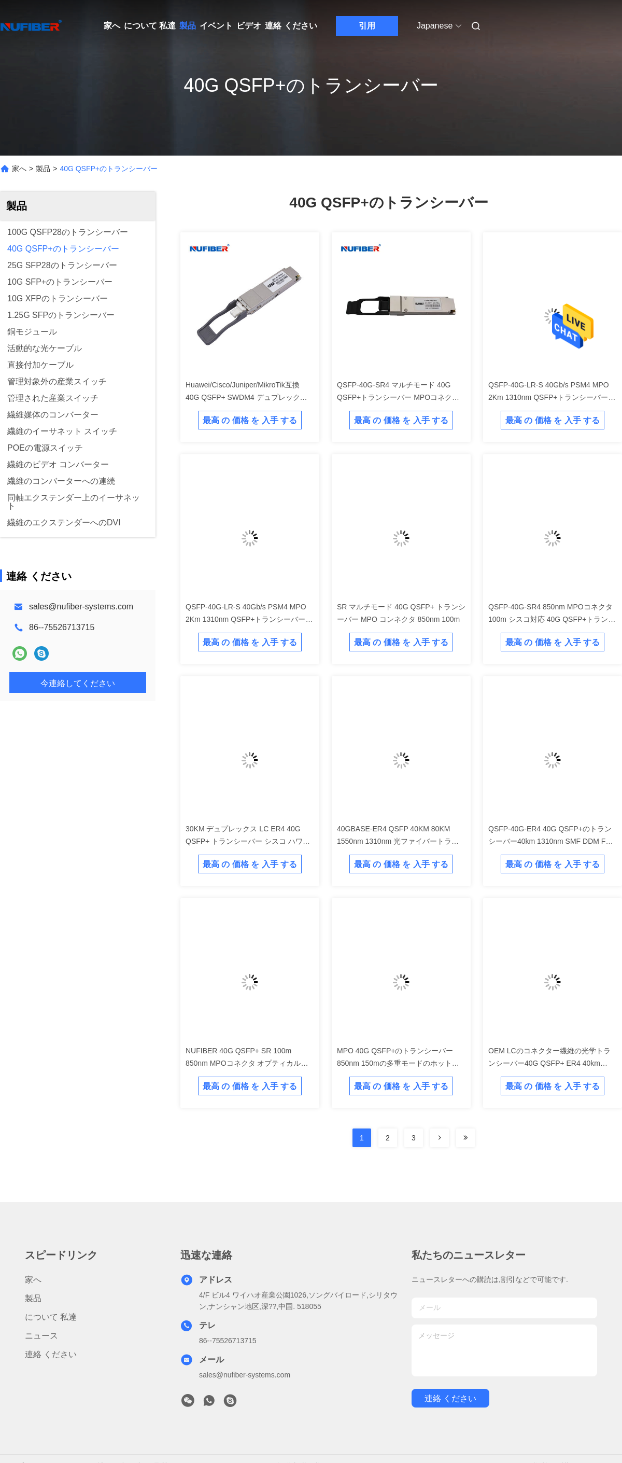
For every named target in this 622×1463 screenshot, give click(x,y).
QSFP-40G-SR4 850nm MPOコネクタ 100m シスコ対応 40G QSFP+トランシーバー (551, 619)
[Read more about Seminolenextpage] (439, 1137)
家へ (112, 25)
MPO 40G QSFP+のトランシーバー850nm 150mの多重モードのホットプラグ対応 (398, 1063)
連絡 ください (291, 25)
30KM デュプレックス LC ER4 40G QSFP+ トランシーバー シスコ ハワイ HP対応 (248, 841)
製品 (187, 25)
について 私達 (150, 25)
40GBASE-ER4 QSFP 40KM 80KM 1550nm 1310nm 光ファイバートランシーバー (398, 841)
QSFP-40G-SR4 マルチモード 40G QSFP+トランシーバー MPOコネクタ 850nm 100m (398, 397)
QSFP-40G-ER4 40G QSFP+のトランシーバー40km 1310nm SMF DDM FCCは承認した (552, 841)
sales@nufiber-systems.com (81, 606)
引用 (367, 25)
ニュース (41, 1335)
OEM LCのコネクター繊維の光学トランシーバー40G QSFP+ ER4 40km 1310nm (549, 1063)
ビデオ (248, 25)
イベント (216, 25)
